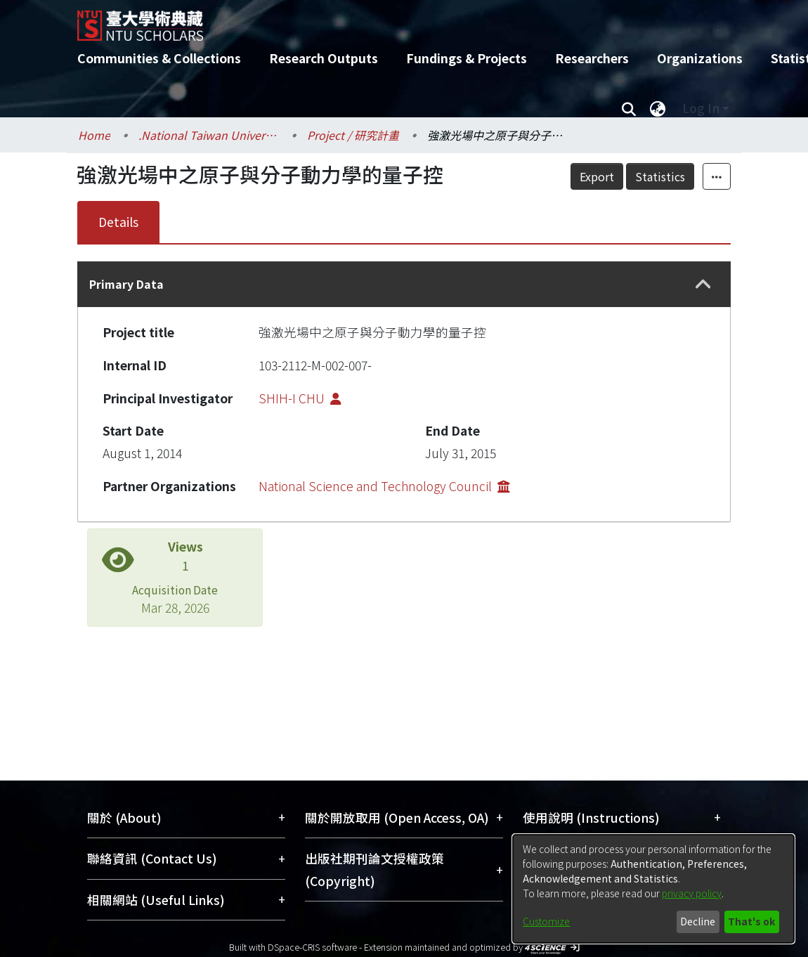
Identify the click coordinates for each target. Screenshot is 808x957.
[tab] (404, 284)
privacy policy (692, 893)
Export (597, 176)
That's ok (751, 921)
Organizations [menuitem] (700, 58)
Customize (546, 921)
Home (94, 134)
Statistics (660, 176)
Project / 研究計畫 (353, 134)
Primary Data (126, 283)
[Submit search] (628, 108)
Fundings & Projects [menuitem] (466, 58)
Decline (697, 921)
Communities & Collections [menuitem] (159, 58)
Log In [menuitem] (700, 108)
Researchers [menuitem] (592, 58)
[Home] (391, 20)
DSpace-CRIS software (312, 946)
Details (118, 221)
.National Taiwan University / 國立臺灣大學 (208, 134)
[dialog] (653, 889)
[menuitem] (657, 108)
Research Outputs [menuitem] (323, 58)
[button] (703, 284)
